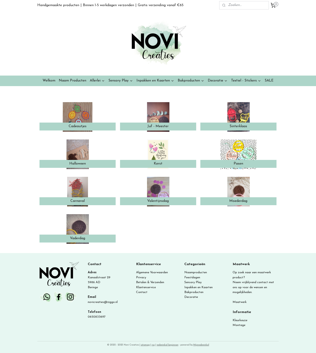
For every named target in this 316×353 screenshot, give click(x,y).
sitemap (145, 345)
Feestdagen (192, 277)
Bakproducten (191, 81)
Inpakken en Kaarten (155, 81)
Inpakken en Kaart (197, 287)
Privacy (141, 277)
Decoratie (218, 81)
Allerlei (97, 81)
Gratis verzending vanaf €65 (160, 5)
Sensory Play (120, 81)
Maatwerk (240, 302)
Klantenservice (146, 287)
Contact (141, 292)
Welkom (49, 80)
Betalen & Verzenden (150, 282)
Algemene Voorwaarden (152, 272)
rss (153, 345)
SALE (269, 80)
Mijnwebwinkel (201, 345)
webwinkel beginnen (167, 345)
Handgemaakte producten (58, 5)
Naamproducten (195, 272)
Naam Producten (72, 80)
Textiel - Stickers (246, 81)
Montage (239, 325)
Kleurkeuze (240, 320)
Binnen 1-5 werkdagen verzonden (108, 5)
